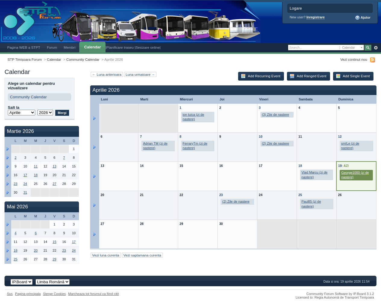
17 (25, 175)
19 (340, 165)
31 (25, 192)
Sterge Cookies (54, 294)
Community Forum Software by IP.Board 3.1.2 (340, 294)
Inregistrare (316, 17)
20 (35, 250)
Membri (69, 47)
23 (221, 195)
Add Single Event (353, 76)
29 (54, 259)
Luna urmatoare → (140, 74)
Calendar (92, 47)
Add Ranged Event (308, 76)
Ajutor (362, 17)
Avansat (375, 48)
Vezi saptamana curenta (142, 255)
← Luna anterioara (106, 74)
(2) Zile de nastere (275, 143)
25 (300, 195)
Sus (10, 294)
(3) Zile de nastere (275, 114)
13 (54, 166)
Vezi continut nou (353, 59)
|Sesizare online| (148, 47)
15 (54, 242)
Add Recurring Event (260, 76)
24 (25, 184)
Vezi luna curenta (105, 255)
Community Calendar (82, 59)
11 (35, 166)
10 (261, 136)
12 (340, 136)
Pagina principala (28, 294)
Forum (52, 47)
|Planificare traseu (120, 47)
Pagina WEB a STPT (23, 47)
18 (300, 165)
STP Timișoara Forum (25, 59)
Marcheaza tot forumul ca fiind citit (93, 294)
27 (54, 184)
